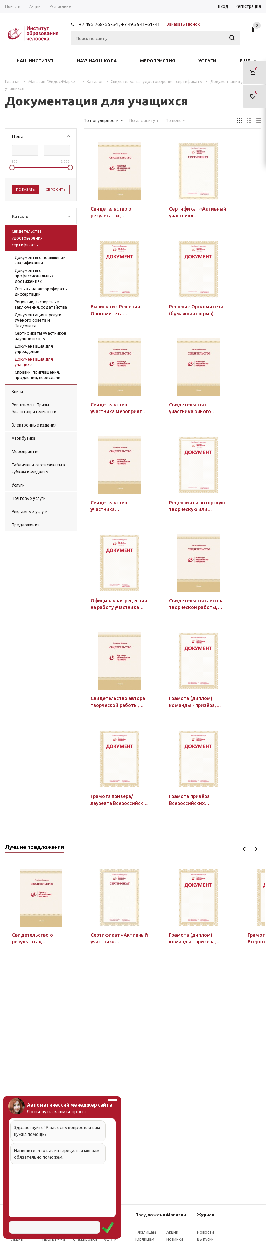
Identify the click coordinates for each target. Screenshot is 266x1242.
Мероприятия (157, 60)
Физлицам (145, 1232)
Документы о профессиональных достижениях (34, 276)
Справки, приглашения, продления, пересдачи (37, 375)
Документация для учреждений (34, 349)
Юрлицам (144, 1239)
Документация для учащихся (34, 362)
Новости (205, 1232)
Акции (17, 1239)
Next (256, 849)
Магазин (176, 1214)
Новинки (174, 1239)
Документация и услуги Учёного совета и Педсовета (38, 320)
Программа (53, 1239)
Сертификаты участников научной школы (40, 336)
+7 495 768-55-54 (98, 24)
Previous (244, 849)
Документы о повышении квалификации (40, 260)
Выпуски (205, 1239)
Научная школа (97, 60)
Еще (248, 60)
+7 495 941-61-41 (140, 24)
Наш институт (35, 60)
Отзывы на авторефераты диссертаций (41, 292)
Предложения (151, 1214)
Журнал (205, 1214)
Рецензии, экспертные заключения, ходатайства (41, 304)
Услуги (207, 60)
